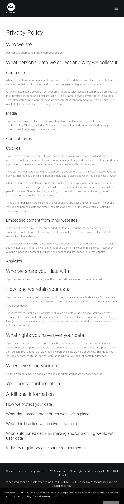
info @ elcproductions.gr (87, 471)
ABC (69, 485)
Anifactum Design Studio (103, 482)
